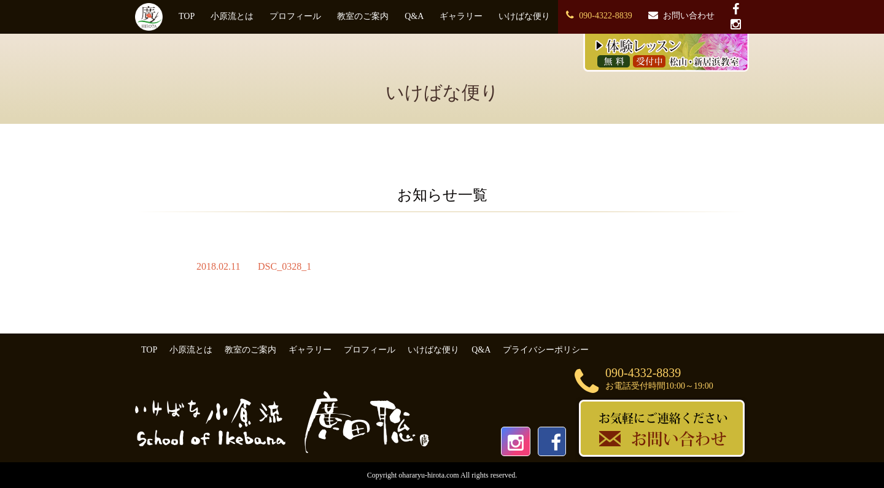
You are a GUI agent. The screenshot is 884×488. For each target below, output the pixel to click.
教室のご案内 (363, 16)
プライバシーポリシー (546, 349)
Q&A (414, 16)
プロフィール (295, 16)
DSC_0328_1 (284, 266)
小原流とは (232, 16)
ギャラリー (461, 16)
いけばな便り (524, 16)
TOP (187, 16)
